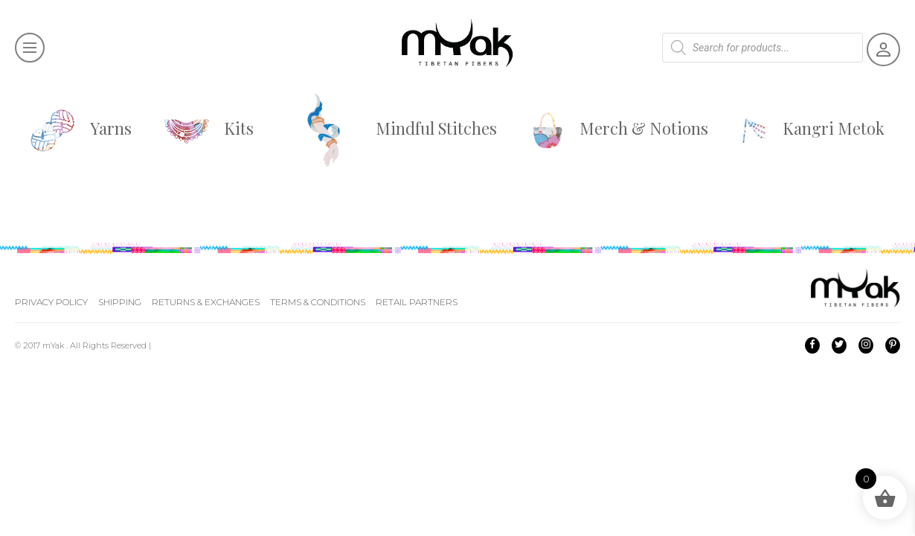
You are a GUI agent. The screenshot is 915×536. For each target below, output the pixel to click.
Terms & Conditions (317, 301)
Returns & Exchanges (206, 301)
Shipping (119, 301)
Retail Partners (417, 301)
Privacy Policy (51, 301)
